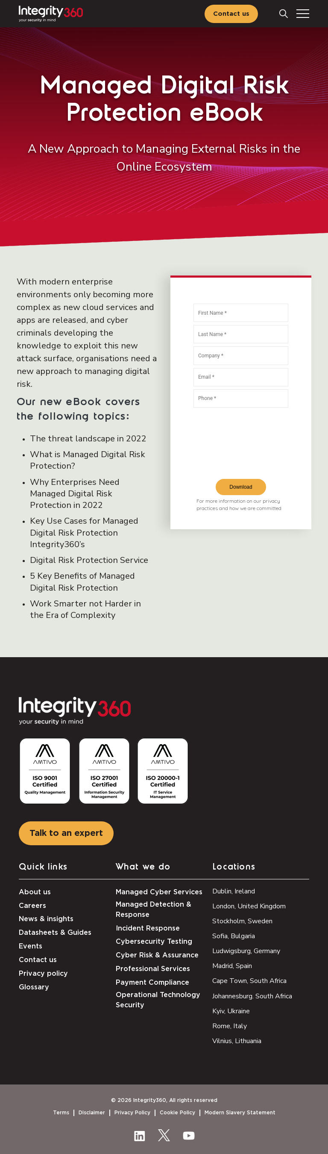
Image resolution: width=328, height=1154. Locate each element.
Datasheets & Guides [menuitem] (55, 932)
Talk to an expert (66, 833)
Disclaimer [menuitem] (92, 1112)
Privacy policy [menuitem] (43, 973)
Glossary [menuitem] (34, 987)
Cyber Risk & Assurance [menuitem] (157, 955)
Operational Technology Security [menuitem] (158, 1000)
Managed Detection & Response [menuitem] (153, 909)
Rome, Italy (229, 1026)
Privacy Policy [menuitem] (132, 1112)
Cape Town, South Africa (249, 981)
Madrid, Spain (232, 966)
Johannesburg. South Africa (252, 996)
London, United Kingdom (249, 906)
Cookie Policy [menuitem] (177, 1112)
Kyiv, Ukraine (231, 1011)
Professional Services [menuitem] (153, 969)
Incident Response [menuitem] (148, 928)
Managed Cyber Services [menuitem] (159, 892)
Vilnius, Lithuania (236, 1041)
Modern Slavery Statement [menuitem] (240, 1112)
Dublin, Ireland (233, 891)
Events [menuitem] (30, 946)
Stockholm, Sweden (242, 921)
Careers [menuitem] (32, 905)
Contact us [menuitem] (38, 960)
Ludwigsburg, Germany (246, 951)
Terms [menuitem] (61, 1112)
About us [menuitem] (35, 892)
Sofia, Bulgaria (233, 936)
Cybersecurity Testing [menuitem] (154, 941)
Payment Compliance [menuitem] (152, 982)
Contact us (231, 14)
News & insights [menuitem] (46, 919)
